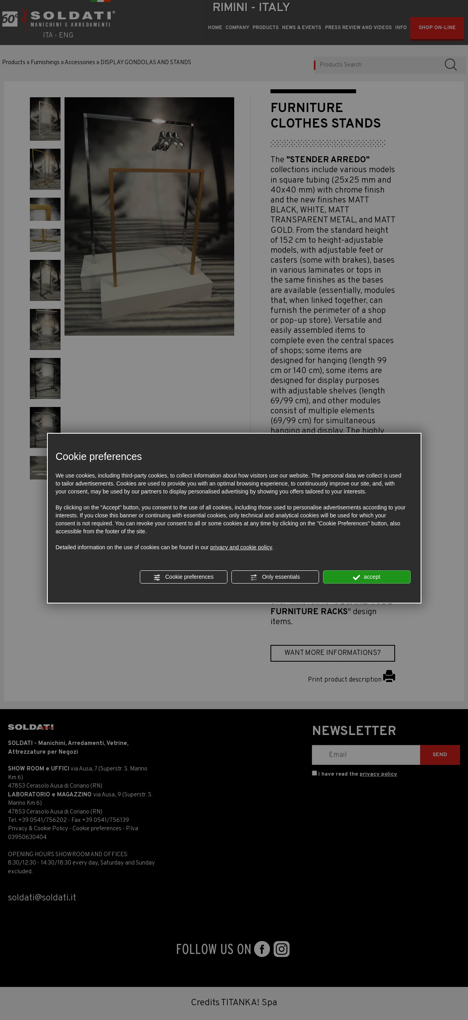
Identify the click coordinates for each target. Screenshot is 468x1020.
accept (366, 577)
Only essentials (275, 577)
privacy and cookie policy (241, 547)
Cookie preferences (183, 577)
